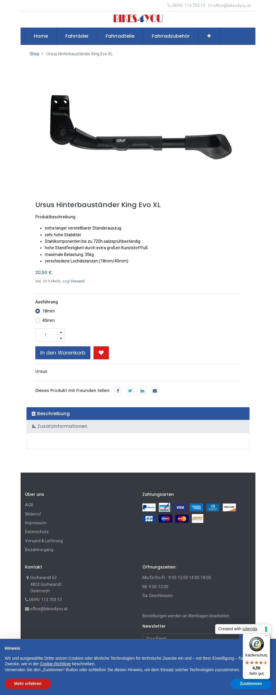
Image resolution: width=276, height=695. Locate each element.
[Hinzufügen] (60, 332)
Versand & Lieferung (44, 540)
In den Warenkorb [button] (62, 352)
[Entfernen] (60, 338)
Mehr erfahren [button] (27, 683)
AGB (29, 505)
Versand (77, 281)
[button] (209, 36)
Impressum (35, 523)
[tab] (137, 413)
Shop (34, 53)
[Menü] (266, 637)
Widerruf (33, 514)
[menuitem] (40, 36)
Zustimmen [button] (251, 683)
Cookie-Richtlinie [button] (55, 663)
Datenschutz (37, 531)
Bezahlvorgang (39, 549)
